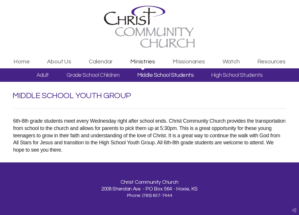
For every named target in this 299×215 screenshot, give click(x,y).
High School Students (237, 75)
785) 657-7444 (157, 195)
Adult (42, 75)
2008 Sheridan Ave (121, 189)
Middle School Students (165, 75)
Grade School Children (93, 75)
